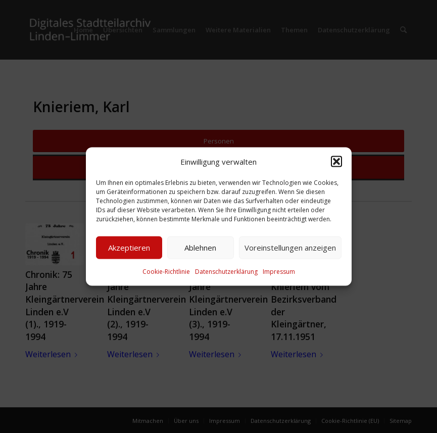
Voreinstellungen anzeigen (290, 248)
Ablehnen (200, 248)
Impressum (279, 271)
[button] (336, 161)
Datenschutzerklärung (226, 271)
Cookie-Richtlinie (166, 271)
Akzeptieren (129, 248)
